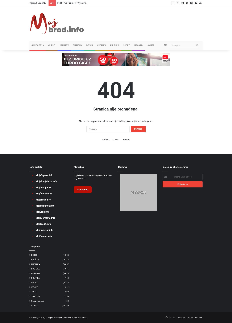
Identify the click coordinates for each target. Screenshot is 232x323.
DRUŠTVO (64, 45)
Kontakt (126, 139)
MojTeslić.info (43, 224)
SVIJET (150, 45)
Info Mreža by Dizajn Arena (75, 317)
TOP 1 (34, 292)
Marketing (82, 189)
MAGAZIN (138, 45)
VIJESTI (51, 45)
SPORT (126, 45)
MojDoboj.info (43, 187)
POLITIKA (35, 278)
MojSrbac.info (43, 199)
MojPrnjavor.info (44, 230)
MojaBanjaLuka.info (46, 181)
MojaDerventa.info (45, 218)
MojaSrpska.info (44, 175)
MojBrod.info (43, 211)
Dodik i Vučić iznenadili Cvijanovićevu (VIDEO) (76, 3)
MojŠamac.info (44, 236)
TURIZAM (77, 45)
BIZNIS (89, 45)
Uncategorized (37, 301)
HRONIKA (101, 45)
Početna (38, 45)
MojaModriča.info (45, 205)
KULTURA (114, 45)
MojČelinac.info (44, 193)
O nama (116, 139)
